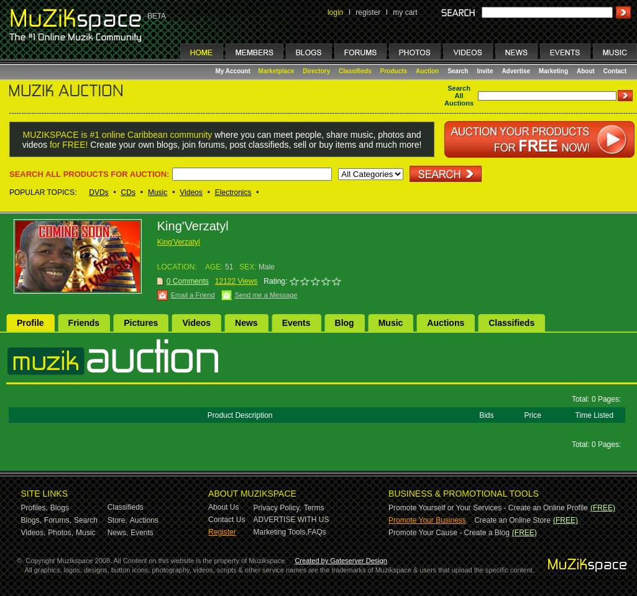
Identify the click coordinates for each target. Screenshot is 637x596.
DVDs (98, 192)
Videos (191, 192)
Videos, (33, 532)
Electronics (233, 192)
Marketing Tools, (281, 532)
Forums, (57, 520)
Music (157, 192)
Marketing (553, 71)
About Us (223, 507)
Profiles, (34, 507)
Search (457, 71)
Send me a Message (266, 295)
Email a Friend (193, 295)
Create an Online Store (512, 520)
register (367, 12)
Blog (344, 323)
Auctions (445, 323)
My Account (234, 71)
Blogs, (31, 520)
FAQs (317, 532)
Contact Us (226, 519)
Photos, (60, 532)
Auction (427, 71)
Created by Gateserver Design (341, 560)
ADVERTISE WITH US (291, 519)
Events (296, 323)
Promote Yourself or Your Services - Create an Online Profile (488, 507)
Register (222, 532)
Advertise (516, 71)
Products (393, 71)
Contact (614, 71)
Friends (84, 323)
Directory (316, 71)
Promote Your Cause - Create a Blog (449, 532)
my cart (405, 12)
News (246, 323)
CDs (128, 192)
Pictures (141, 323)
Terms (314, 507)
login (335, 12)
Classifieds (355, 71)
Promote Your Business (427, 520)
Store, (117, 520)
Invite (485, 71)
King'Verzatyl (178, 242)
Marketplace (277, 71)
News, (118, 532)
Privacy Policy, (277, 507)
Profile (30, 323)
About (586, 71)
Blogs (59, 507)
